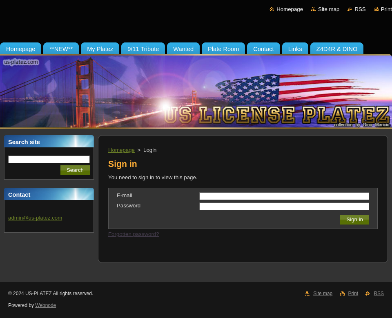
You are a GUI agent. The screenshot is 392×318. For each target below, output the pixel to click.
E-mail (124, 195)
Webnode (45, 305)
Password (128, 205)
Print (386, 9)
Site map (328, 9)
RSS (359, 9)
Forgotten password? (133, 234)
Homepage (289, 9)
